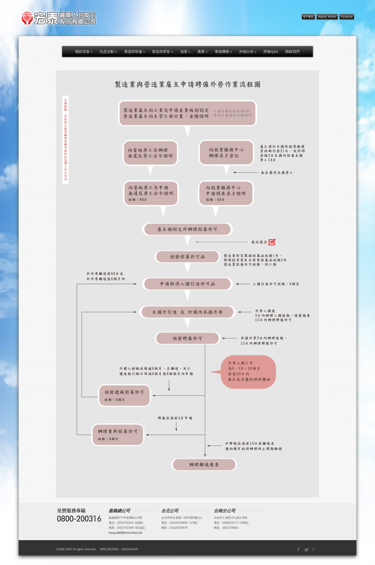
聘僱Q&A (271, 52)
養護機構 (223, 52)
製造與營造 (162, 52)
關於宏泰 (84, 52)
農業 (203, 52)
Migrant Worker (327, 16)
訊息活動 (108, 52)
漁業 (185, 52)
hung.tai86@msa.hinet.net (125, 532)
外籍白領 (247, 52)
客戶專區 (308, 16)
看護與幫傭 (134, 52)
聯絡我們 (292, 52)
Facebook (347, 16)
